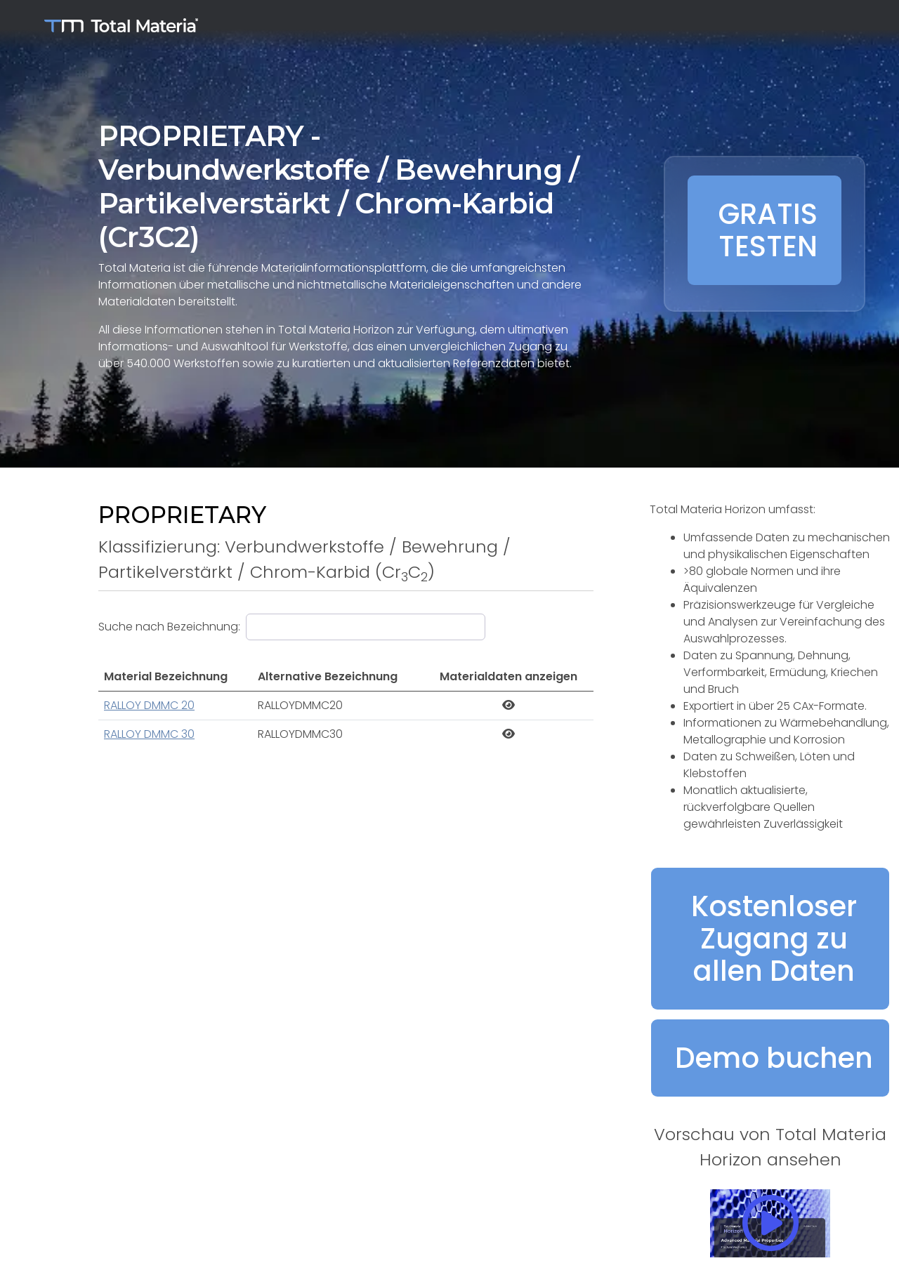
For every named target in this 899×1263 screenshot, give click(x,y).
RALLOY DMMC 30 (149, 734)
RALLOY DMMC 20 (149, 705)
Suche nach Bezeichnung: (169, 627)
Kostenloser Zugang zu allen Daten (774, 939)
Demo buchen (774, 1058)
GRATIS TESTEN (768, 230)
